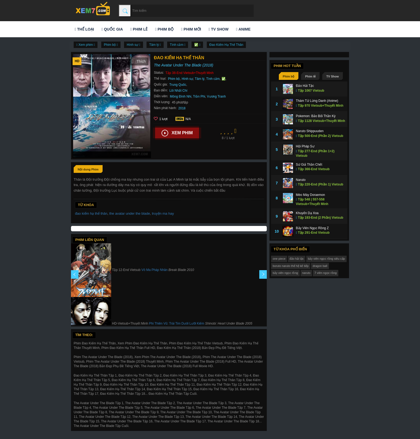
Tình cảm (213, 79)
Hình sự (187, 79)
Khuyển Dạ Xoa (307, 213)
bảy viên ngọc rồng (285, 272)
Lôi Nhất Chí (178, 90)
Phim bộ (164, 29)
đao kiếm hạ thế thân (91, 213)
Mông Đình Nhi (180, 96)
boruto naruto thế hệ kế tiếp (291, 265)
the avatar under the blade (129, 213)
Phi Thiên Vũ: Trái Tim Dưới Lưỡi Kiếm (176, 324)
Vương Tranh (216, 96)
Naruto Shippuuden (310, 131)
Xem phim (177, 133)
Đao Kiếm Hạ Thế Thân (226, 45)
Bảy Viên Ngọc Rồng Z (312, 228)
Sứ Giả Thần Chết (309, 164)
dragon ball (320, 265)
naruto (306, 272)
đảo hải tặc (297, 258)
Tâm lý (199, 79)
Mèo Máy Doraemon (310, 195)
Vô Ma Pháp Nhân (154, 270)
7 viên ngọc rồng (325, 272)
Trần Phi (199, 96)
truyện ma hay (163, 213)
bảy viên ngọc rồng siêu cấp (326, 258)
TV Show (218, 29)
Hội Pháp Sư (305, 146)
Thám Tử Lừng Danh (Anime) (317, 101)
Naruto (301, 180)
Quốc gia (112, 29)
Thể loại (84, 29)
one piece (279, 258)
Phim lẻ (139, 29)
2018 (182, 108)
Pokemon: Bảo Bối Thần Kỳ (316, 116)
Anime (243, 29)
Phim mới (191, 29)
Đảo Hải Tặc (305, 86)
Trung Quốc (177, 85)
